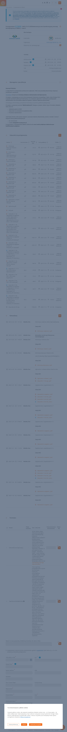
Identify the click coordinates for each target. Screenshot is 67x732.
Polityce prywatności (25, 717)
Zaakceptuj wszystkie (35, 724)
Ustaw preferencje (13, 724)
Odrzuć (24, 724)
